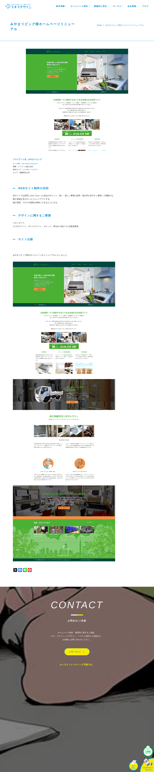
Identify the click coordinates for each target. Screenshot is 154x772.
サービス (118, 6)
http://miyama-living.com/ (30, 163)
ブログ (145, 6)
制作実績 (61, 6)
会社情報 (133, 6)
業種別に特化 (101, 6)
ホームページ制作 (80, 6)
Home (99, 25)
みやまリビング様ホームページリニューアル (124, 25)
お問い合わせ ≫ (77, 652)
